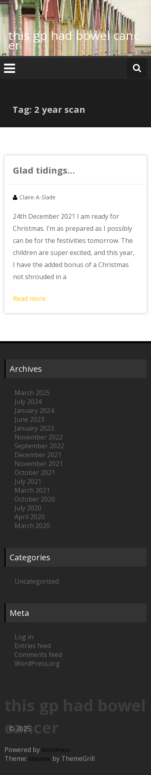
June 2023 (29, 419)
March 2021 (32, 490)
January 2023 (34, 428)
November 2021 (38, 463)
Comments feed (38, 654)
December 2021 (38, 454)
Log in (23, 636)
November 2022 (38, 437)
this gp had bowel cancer (73, 40)
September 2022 (39, 445)
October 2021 (34, 472)
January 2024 (34, 410)
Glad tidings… (44, 170)
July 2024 (27, 401)
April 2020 (29, 516)
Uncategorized (36, 581)
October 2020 (34, 499)
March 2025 (32, 392)
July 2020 (27, 508)
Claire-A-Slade (37, 197)
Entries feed (32, 645)
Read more (29, 298)
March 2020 (32, 525)
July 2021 (27, 481)
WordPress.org (37, 663)
